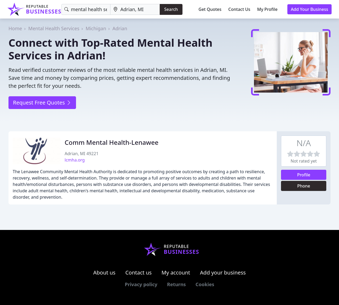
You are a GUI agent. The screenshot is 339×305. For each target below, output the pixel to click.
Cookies (204, 284)
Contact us (138, 272)
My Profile (267, 9)
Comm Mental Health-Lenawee (111, 142)
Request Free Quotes (42, 102)
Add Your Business (309, 9)
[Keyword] (86, 9)
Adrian (119, 28)
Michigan (96, 28)
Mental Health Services (53, 28)
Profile (303, 175)
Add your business (223, 272)
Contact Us (239, 9)
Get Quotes (210, 9)
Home (15, 28)
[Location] (135, 9)
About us (104, 272)
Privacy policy (141, 284)
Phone (303, 186)
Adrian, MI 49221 (82, 153)
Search (171, 9)
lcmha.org (75, 160)
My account (176, 272)
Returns (176, 284)
